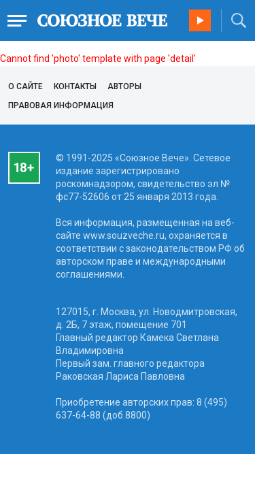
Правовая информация (61, 105)
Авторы (124, 86)
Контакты (75, 86)
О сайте (25, 86)
